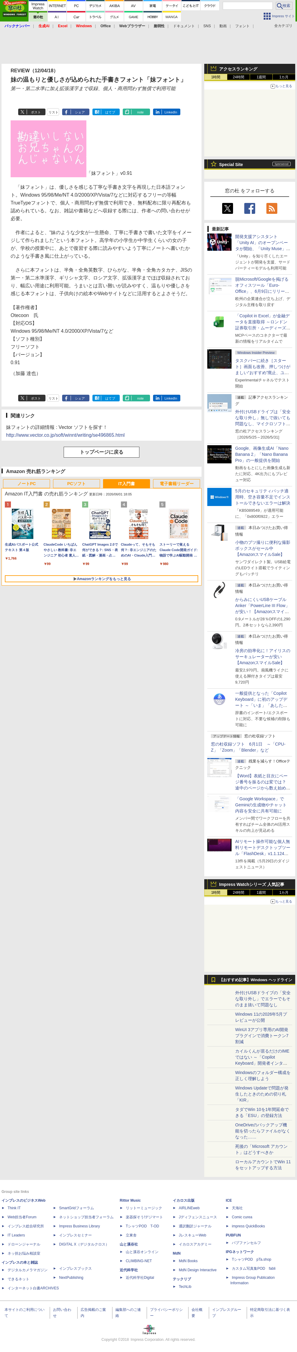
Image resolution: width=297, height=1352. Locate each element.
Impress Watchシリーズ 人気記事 (251, 884)
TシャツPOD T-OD (142, 1226)
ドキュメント (184, 26)
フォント (242, 26)
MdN (177, 1253)
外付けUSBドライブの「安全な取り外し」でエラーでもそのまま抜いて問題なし (263, 998)
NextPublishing (71, 1277)
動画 (223, 26)
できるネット (18, 1279)
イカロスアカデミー (195, 1244)
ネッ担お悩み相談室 (24, 1253)
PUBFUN (233, 1235)
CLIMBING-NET (139, 1261)
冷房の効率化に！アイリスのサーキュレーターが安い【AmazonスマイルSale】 (262, 656)
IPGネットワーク (240, 1252)
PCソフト (76, 483)
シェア (80, 112)
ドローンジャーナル (24, 1244)
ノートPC (26, 483)
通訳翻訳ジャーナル (195, 1226)
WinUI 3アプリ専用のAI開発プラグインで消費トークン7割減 (262, 1035)
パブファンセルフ (246, 1243)
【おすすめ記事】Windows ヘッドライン (255, 980)
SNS (207, 26)
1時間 (216, 77)
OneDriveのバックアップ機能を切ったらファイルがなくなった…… (262, 1130)
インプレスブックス (75, 1268)
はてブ (110, 112)
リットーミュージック (144, 1208)
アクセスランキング (238, 69)
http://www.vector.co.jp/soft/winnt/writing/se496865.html (65, 435)
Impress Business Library (79, 1226)
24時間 (238, 77)
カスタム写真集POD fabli (253, 1268)
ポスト (36, 112)
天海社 (237, 1208)
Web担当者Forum (22, 1217)
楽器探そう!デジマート (144, 1217)
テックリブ (182, 1279)
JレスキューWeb (192, 1235)
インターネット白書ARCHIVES (33, 1288)
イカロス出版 (184, 1200)
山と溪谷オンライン (142, 1252)
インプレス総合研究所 (26, 1226)
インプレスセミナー (75, 1235)
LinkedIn (171, 112)
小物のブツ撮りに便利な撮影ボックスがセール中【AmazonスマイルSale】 (262, 548)
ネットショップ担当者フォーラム (86, 1217)
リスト (53, 112)
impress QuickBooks (248, 1226)
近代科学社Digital (140, 1277)
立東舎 (131, 1235)
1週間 (261, 77)
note (140, 112)
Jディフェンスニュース (198, 1217)
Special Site (231, 164)
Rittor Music (130, 1200)
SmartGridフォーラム (76, 1208)
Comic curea (242, 1217)
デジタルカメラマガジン (28, 1270)
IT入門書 (126, 483)
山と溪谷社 (129, 1244)
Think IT (14, 1208)
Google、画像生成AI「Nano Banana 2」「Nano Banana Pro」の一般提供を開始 (262, 454)
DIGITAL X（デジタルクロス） (84, 1244)
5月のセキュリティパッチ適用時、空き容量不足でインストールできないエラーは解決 (262, 496)
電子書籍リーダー (177, 483)
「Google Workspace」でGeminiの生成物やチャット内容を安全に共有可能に (261, 804)
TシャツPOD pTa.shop (251, 1259)
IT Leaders (16, 1235)
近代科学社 (129, 1270)
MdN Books (188, 1261)
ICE (229, 1200)
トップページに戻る (101, 452)
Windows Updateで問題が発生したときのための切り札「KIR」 (262, 1094)
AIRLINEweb (189, 1208)
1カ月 (284, 77)
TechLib (185, 1287)
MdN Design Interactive (198, 1270)
